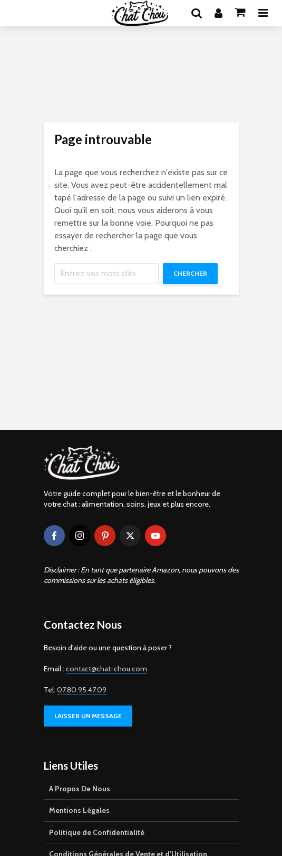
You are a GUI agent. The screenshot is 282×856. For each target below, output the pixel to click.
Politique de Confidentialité (96, 832)
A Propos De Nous (79, 788)
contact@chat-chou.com (106, 668)
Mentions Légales (79, 810)
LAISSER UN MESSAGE (88, 716)
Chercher (190, 273)
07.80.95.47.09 (81, 689)
